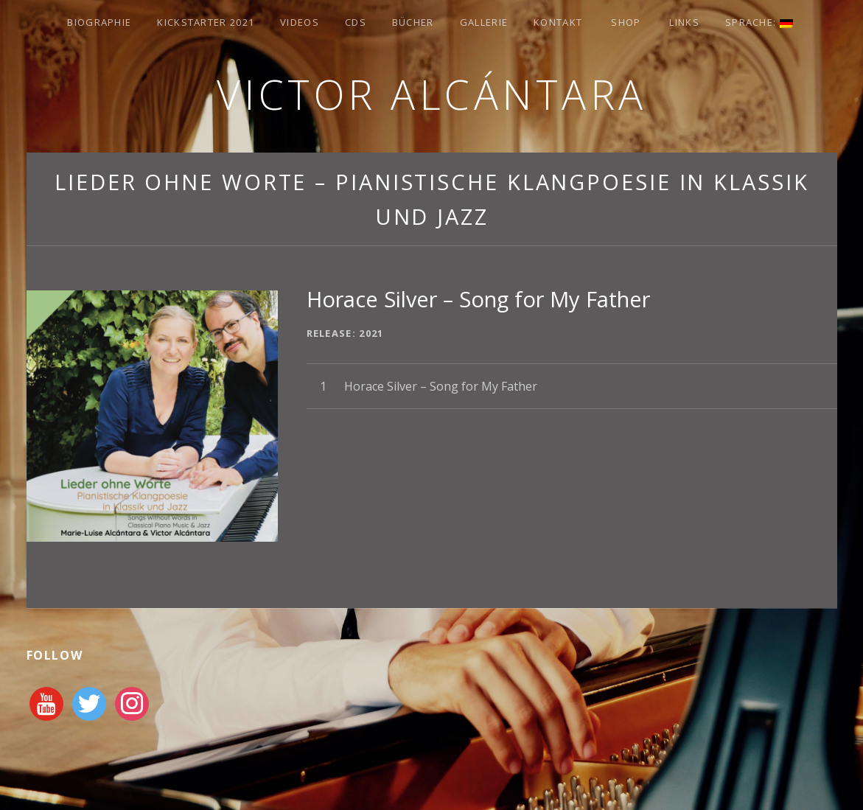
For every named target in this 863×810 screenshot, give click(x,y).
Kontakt (558, 22)
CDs (355, 22)
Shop (625, 22)
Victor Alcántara (432, 94)
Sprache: (759, 22)
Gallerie (484, 22)
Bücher (413, 22)
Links (684, 22)
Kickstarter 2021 (205, 22)
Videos (299, 22)
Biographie (99, 22)
